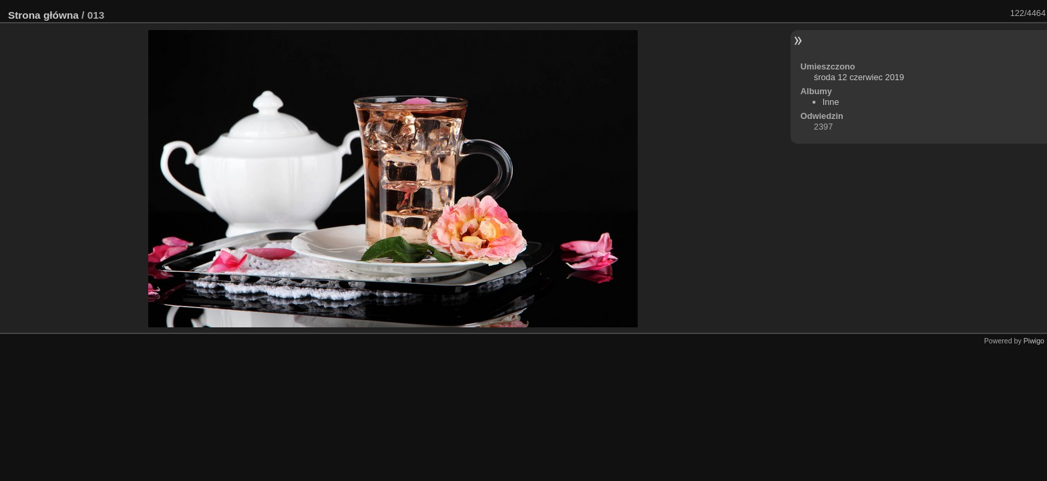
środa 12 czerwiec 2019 (859, 77)
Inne (831, 102)
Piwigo (1034, 341)
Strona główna (43, 15)
